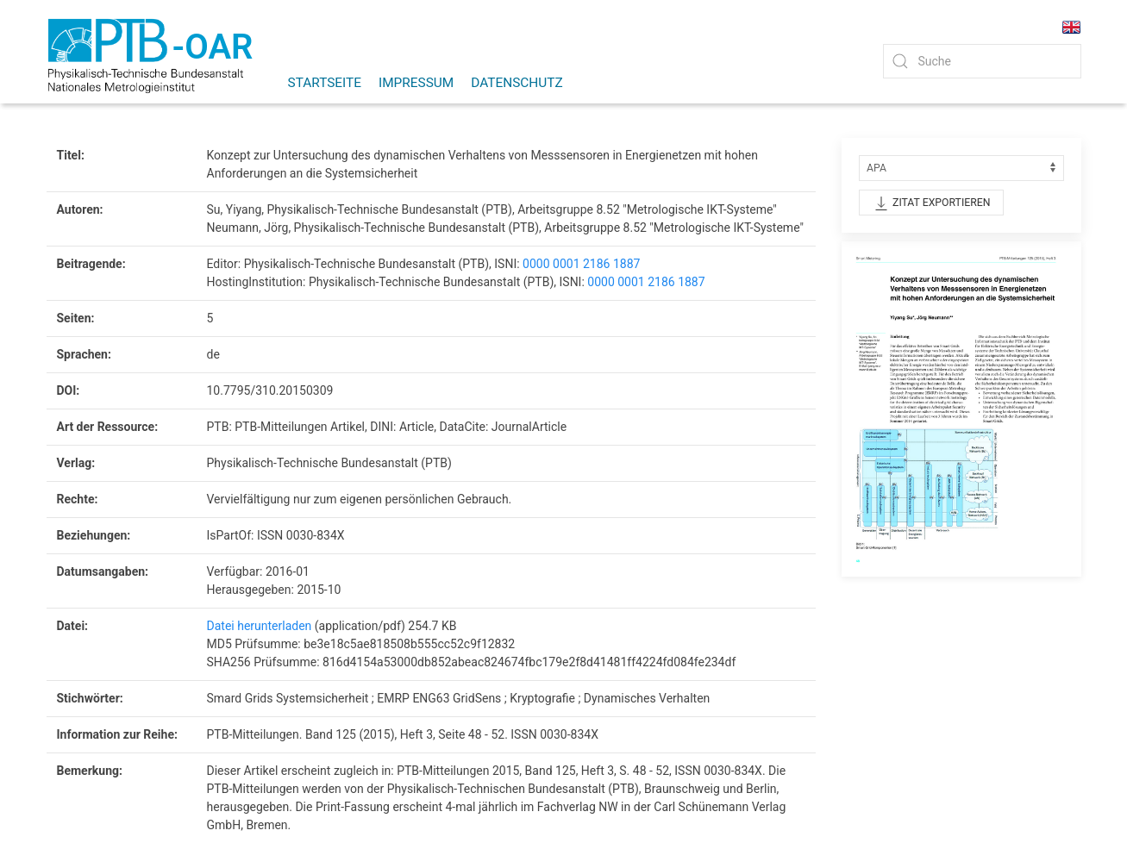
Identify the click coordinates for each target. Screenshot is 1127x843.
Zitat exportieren (931, 203)
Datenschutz (516, 83)
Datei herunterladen (259, 626)
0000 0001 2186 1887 (581, 264)
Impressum (416, 83)
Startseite (325, 83)
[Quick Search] (982, 61)
